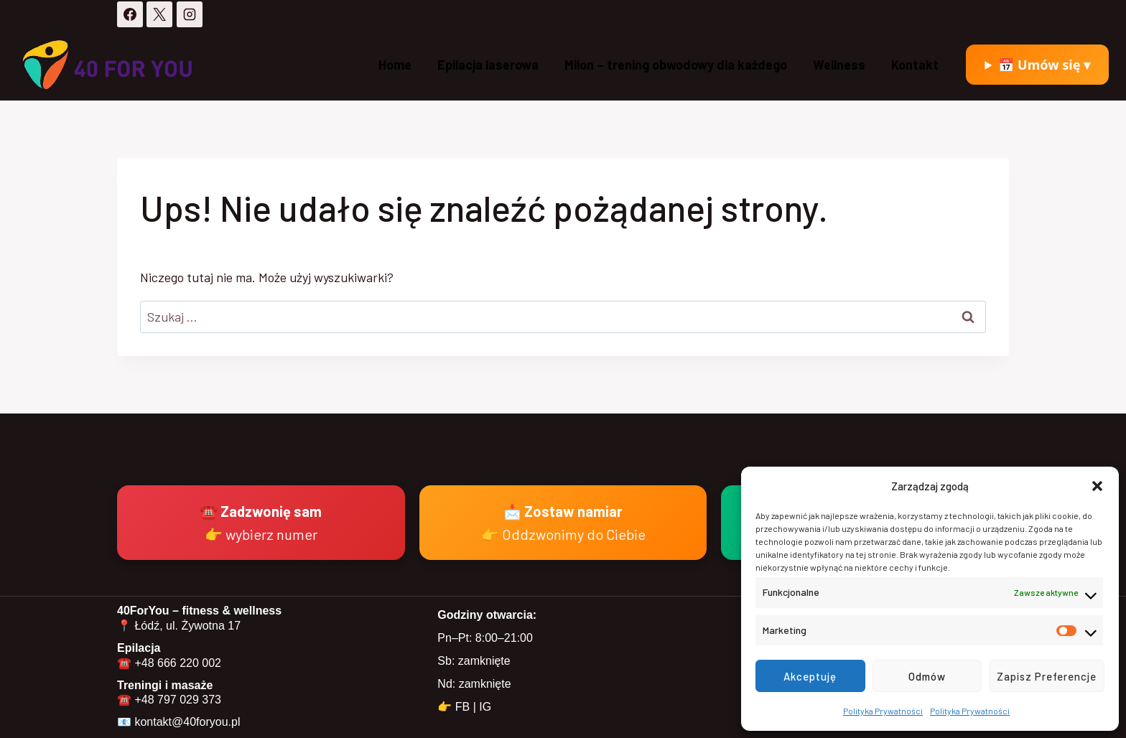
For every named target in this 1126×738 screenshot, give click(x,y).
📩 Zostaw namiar (563, 523)
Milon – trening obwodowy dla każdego (675, 65)
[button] (1097, 486)
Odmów (927, 676)
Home (394, 65)
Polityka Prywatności (883, 711)
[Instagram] (190, 14)
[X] (159, 14)
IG (485, 707)
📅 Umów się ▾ (1044, 64)
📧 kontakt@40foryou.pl (178, 722)
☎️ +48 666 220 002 (169, 663)
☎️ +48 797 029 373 (169, 699)
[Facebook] (130, 14)
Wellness (839, 65)
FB (462, 707)
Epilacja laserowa (488, 65)
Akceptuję (810, 676)
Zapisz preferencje (1047, 676)
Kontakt (915, 65)
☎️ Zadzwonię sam (261, 523)
